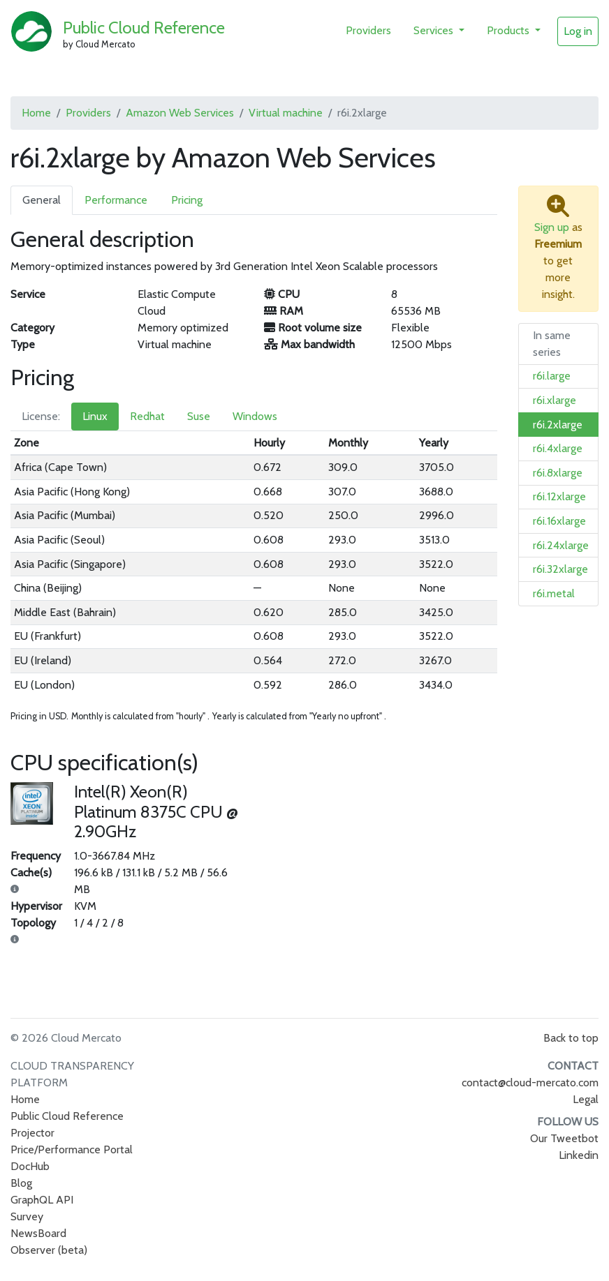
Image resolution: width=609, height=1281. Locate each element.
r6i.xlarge (554, 400)
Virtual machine (286, 112)
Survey (26, 1216)
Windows (255, 416)
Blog (21, 1183)
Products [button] (509, 30)
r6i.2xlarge (557, 424)
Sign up (551, 227)
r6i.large (552, 375)
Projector (32, 1132)
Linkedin (579, 1155)
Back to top (571, 1037)
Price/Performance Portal (71, 1149)
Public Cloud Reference (144, 27)
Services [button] (434, 30)
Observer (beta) (48, 1250)
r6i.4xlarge (557, 448)
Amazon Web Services (180, 112)
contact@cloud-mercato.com (530, 1082)
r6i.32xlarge (560, 569)
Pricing (187, 200)
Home (36, 112)
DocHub (30, 1166)
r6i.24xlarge (561, 545)
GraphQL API (41, 1199)
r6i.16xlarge (559, 520)
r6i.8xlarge (557, 472)
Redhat (147, 416)
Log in (578, 31)
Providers (368, 30)
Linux (95, 416)
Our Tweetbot (564, 1138)
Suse (198, 416)
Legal (586, 1099)
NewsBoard (38, 1233)
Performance (116, 200)
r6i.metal (554, 593)
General (41, 200)
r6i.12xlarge (559, 496)
